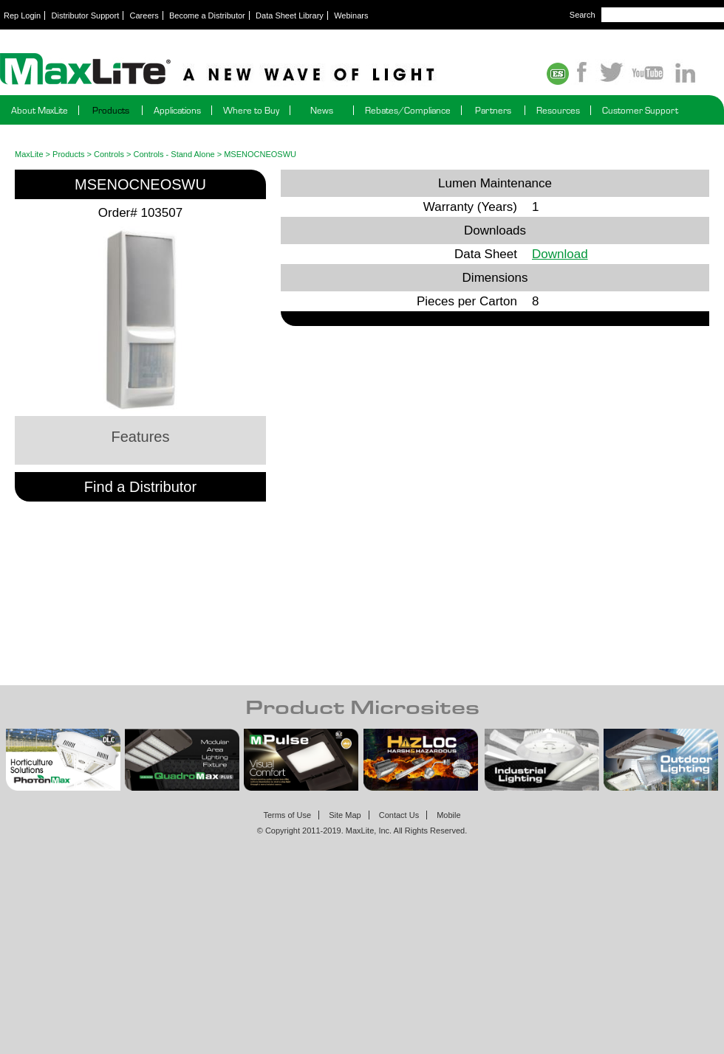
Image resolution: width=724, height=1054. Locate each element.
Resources (558, 110)
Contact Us (399, 815)
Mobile (448, 815)
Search (582, 14)
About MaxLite (39, 110)
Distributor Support (86, 15)
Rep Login (22, 15)
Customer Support (640, 110)
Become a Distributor (207, 15)
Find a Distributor (140, 487)
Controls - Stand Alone (174, 154)
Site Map (345, 815)
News (321, 110)
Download (560, 254)
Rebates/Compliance (408, 110)
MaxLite (29, 154)
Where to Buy (251, 110)
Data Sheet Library (290, 15)
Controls (109, 154)
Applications (177, 110)
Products (110, 110)
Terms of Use (287, 815)
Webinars (351, 15)
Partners (493, 110)
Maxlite (258, 70)
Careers (144, 15)
